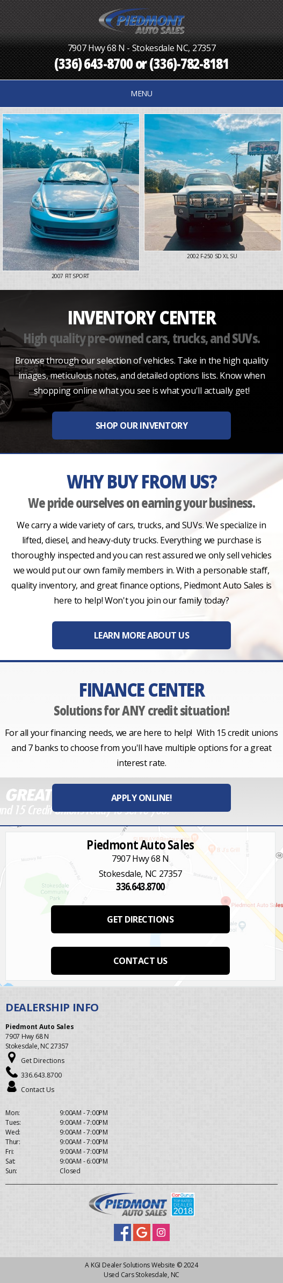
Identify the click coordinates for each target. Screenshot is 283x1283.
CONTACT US (140, 961)
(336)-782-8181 (189, 63)
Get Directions (42, 1060)
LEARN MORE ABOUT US (142, 635)
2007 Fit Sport (71, 276)
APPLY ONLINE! (141, 798)
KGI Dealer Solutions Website (133, 1265)
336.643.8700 (41, 1075)
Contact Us (37, 1089)
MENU (141, 93)
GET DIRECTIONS (140, 919)
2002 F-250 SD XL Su (212, 256)
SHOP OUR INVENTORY (141, 425)
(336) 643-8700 (93, 63)
